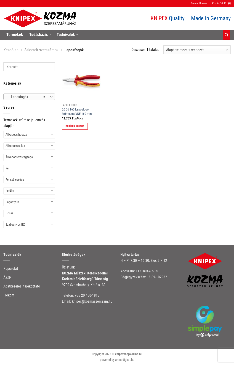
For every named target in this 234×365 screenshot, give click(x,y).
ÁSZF (7, 277)
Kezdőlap (11, 49)
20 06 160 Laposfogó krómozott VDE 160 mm (77, 112)
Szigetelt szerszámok (41, 49)
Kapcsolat (10, 268)
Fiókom (8, 295)
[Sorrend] (197, 49)
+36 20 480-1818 (87, 295)
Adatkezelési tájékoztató (21, 286)
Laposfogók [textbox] (26, 97)
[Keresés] (226, 35)
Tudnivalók (67, 34)
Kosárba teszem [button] (75, 125)
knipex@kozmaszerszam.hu (92, 301)
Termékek (14, 34)
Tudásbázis (40, 34)
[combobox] (29, 97)
